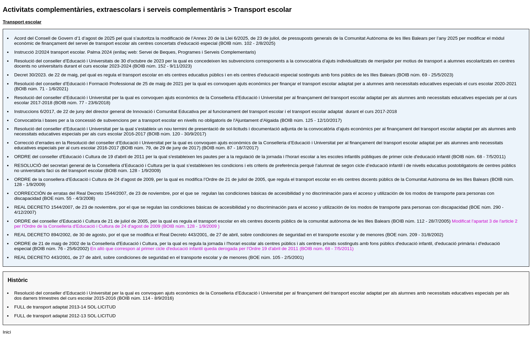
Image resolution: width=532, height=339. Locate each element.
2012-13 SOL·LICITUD (65, 315)
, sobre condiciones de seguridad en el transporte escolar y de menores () (159, 257)
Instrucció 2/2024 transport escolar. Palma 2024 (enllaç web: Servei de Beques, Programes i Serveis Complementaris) (135, 52)
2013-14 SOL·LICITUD (65, 306)
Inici (7, 332)
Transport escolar (22, 21)
